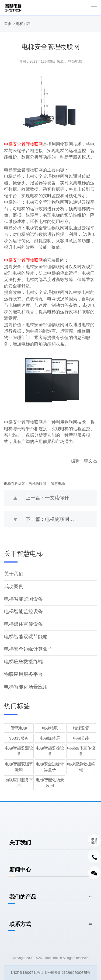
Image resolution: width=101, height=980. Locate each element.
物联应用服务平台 (23, 674)
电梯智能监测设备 (23, 599)
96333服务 (19, 738)
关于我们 (13, 574)
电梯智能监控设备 (23, 611)
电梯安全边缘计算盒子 (28, 649)
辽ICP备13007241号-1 (27, 973)
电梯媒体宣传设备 (23, 624)
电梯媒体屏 (50, 738)
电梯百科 (23, 23)
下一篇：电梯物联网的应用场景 (59, 519)
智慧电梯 (58, 484)
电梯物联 (50, 728)
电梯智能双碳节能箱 (26, 636)
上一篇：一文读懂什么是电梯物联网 (61, 497)
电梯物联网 (37, 484)
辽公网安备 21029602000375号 (67, 973)
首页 (8, 23)
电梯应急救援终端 (23, 661)
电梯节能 (81, 738)
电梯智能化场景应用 (26, 687)
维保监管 (81, 728)
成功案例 (13, 586)
